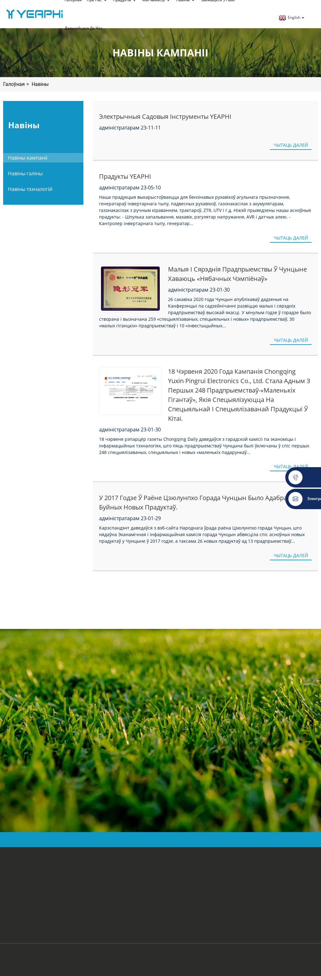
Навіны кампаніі (27, 157)
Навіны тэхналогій (30, 189)
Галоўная (14, 84)
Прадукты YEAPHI (125, 176)
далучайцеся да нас (84, 28)
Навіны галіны (25, 173)
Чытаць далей (291, 145)
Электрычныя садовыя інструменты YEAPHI (165, 116)
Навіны (40, 84)
